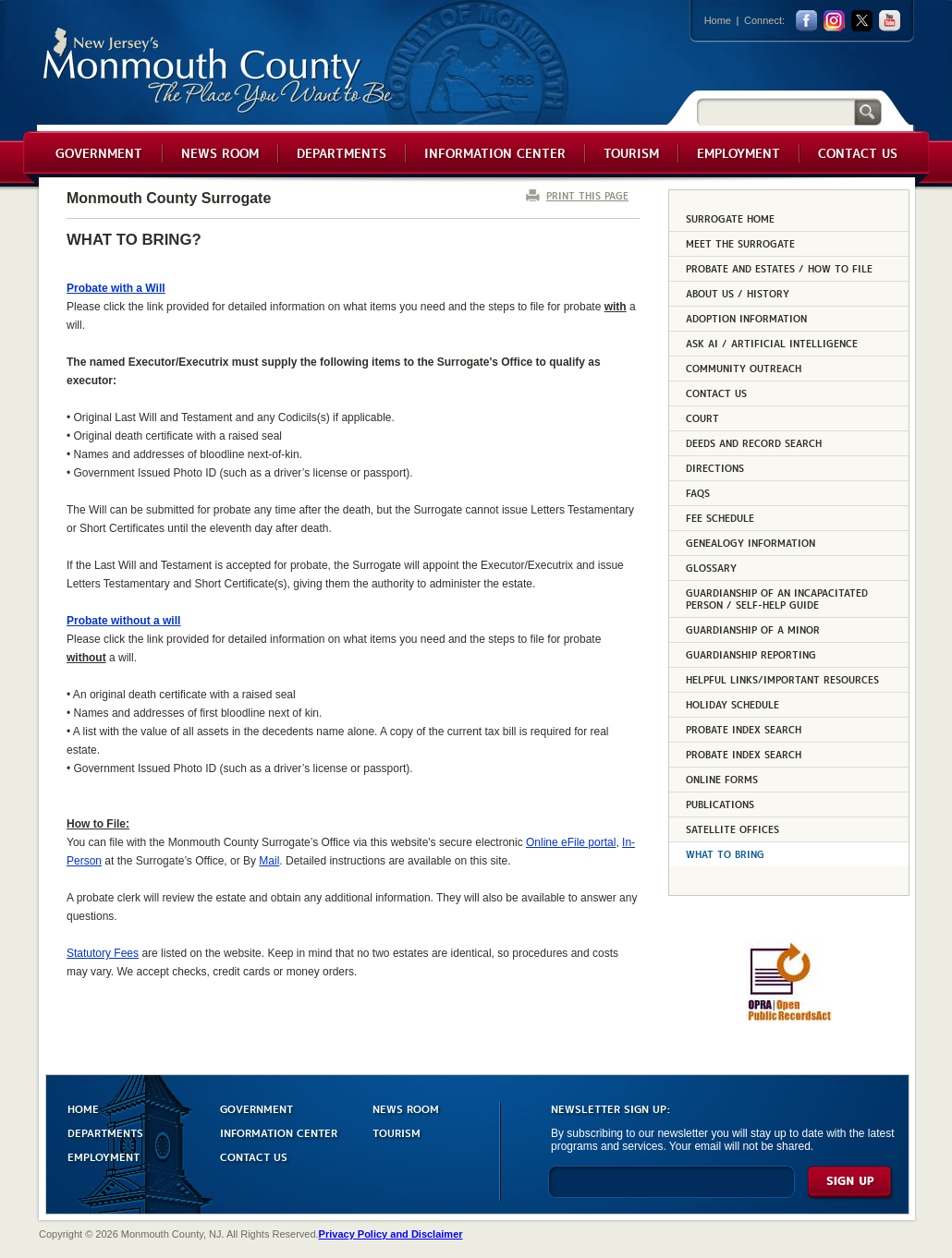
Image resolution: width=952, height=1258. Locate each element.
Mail (269, 860)
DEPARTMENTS (105, 1132)
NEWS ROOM (405, 1108)
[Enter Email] (671, 1190)
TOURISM (396, 1132)
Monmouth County (218, 71)
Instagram (834, 20)
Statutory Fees (103, 953)
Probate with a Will (116, 288)
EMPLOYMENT (103, 1156)
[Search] (775, 111)
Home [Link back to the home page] (717, 20)
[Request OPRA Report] (789, 1017)
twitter (862, 20)
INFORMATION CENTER (278, 1132)
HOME (83, 1108)
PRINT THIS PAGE (587, 195)
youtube (889, 20)
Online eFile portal (571, 842)
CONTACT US (253, 1156)
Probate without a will (123, 620)
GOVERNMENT (256, 1108)
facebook (806, 20)
